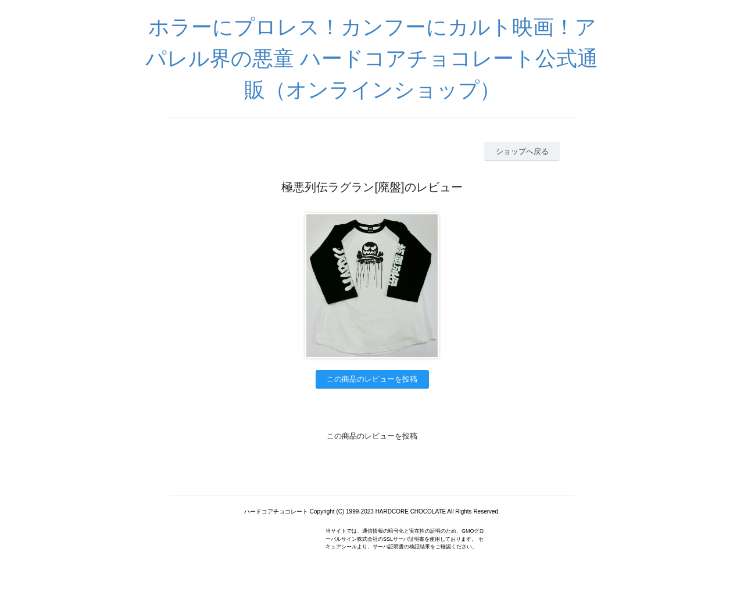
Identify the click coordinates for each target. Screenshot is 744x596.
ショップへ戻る (522, 151)
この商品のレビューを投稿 (372, 379)
